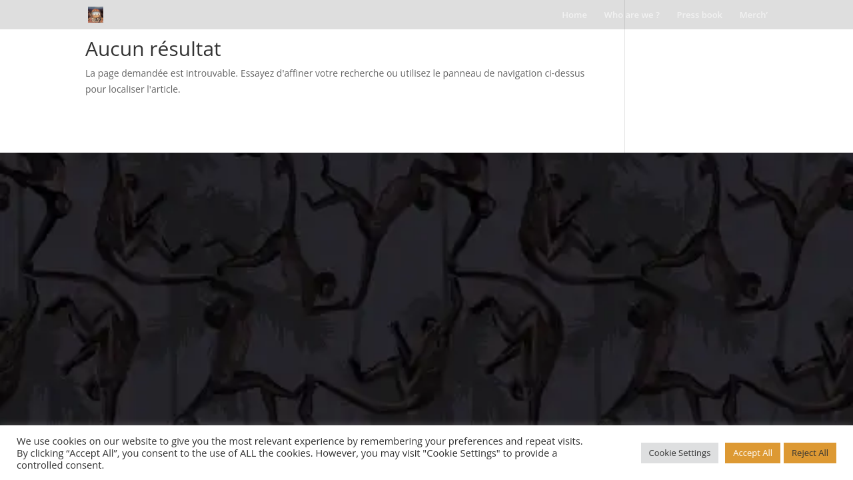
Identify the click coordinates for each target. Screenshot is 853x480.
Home (574, 15)
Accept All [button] (752, 453)
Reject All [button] (810, 453)
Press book (700, 15)
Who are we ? (632, 15)
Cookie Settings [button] (680, 453)
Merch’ (754, 15)
